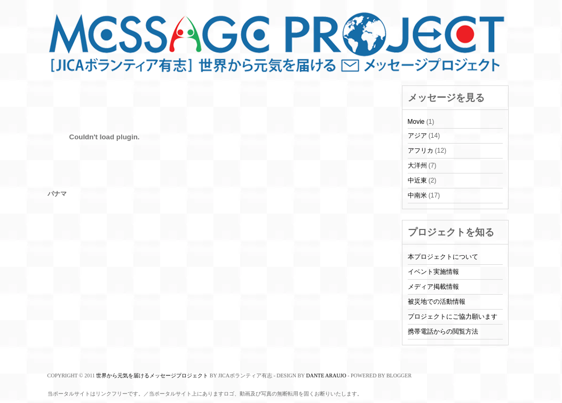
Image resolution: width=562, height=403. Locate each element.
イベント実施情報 (433, 271)
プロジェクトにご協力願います (452, 316)
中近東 (417, 180)
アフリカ (420, 150)
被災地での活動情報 (436, 301)
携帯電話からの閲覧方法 (443, 331)
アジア (417, 135)
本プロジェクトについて (443, 256)
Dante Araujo (326, 375)
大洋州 (417, 165)
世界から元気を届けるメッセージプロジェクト (152, 375)
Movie (416, 121)
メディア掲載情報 (433, 286)
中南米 (417, 195)
